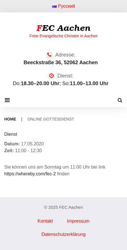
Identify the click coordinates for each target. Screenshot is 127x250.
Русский (63, 6)
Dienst (10, 134)
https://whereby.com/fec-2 (30, 173)
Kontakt (45, 221)
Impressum (78, 221)
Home (10, 119)
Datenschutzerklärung (63, 234)
